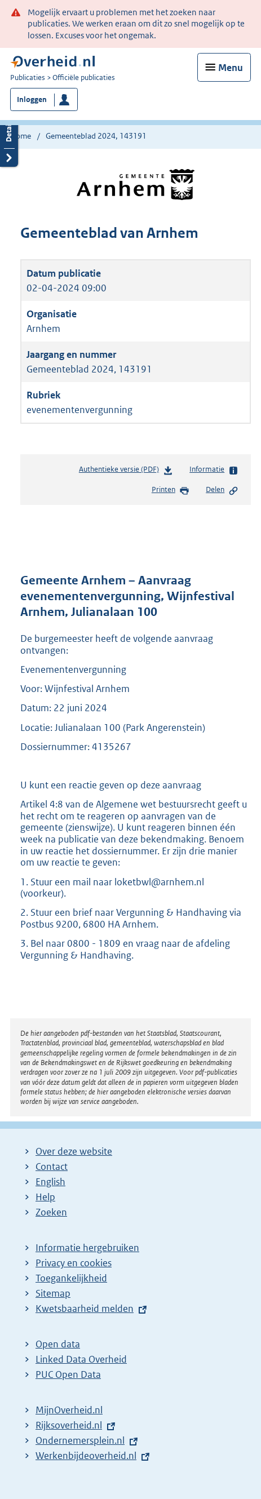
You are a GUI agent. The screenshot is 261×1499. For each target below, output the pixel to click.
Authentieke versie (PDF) (126, 471)
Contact (52, 1166)
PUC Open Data (68, 1374)
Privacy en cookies (74, 1263)
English (50, 1182)
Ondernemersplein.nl (80, 1440)
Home (20, 136)
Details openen (9, 139)
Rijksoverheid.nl (69, 1425)
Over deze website (74, 1151)
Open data (58, 1344)
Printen (170, 490)
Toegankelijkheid (71, 1278)
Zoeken (51, 1212)
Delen (222, 490)
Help (45, 1197)
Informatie (213, 470)
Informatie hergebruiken (87, 1247)
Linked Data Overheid (81, 1359)
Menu (230, 67)
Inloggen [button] (32, 99)
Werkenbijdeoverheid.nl (86, 1455)
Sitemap (53, 1293)
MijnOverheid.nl (69, 1410)
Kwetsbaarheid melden (85, 1308)
